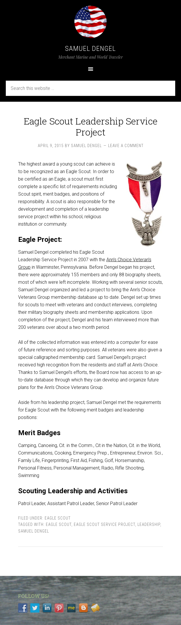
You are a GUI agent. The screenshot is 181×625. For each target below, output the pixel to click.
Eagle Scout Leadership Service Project (91, 126)
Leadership (148, 524)
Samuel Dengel (90, 48)
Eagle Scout (58, 518)
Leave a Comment (126, 145)
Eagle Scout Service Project (104, 524)
